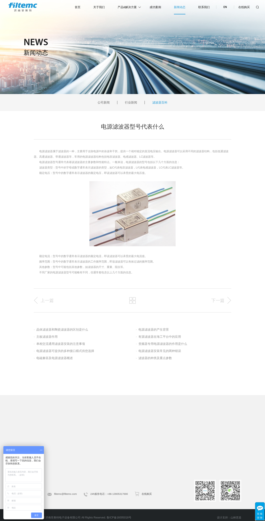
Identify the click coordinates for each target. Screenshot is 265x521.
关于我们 (99, 7)
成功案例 (155, 7)
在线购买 (244, 7)
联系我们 (204, 7)
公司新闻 (104, 102)
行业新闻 (131, 102)
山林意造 (236, 519)
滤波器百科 (159, 102)
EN (225, 7)
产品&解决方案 (127, 7)
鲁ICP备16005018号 (119, 517)
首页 (77, 7)
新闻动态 (179, 7)
